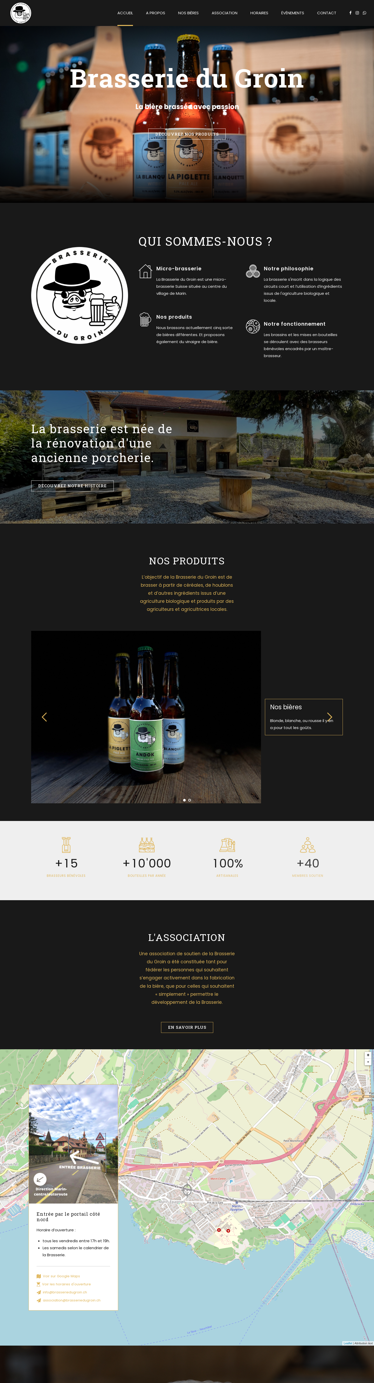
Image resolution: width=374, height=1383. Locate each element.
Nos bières (188, 13)
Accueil (125, 13)
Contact (326, 13)
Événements (292, 13)
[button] (44, 717)
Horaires (259, 13)
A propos (155, 13)
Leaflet (348, 1343)
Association (224, 13)
